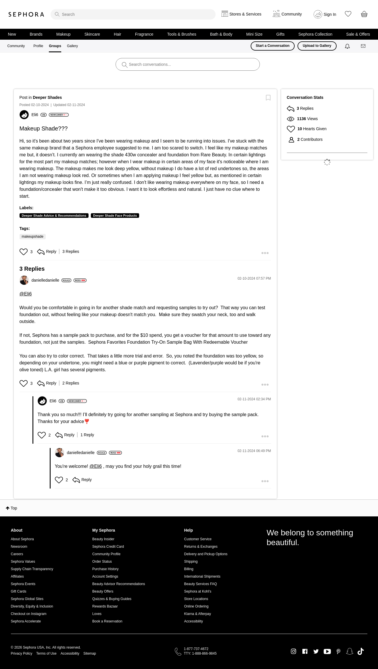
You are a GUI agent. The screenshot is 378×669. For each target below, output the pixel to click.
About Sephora (22, 539)
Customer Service (198, 539)
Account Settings (105, 576)
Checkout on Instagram (29, 614)
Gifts (280, 34)
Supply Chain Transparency (32, 569)
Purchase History (105, 569)
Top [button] (14, 508)
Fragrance (144, 34)
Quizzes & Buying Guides (111, 599)
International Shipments (202, 576)
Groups (55, 46)
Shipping (191, 562)
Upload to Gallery (317, 46)
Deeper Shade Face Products (115, 215)
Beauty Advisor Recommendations (118, 584)
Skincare (92, 34)
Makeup (63, 34)
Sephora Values (23, 562)
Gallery (72, 46)
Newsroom (19, 547)
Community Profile (106, 554)
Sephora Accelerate (26, 621)
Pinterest (338, 651)
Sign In (330, 14)
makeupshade (32, 236)
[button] (24, 251)
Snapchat (349, 651)
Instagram (293, 651)
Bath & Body (221, 34)
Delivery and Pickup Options (206, 554)
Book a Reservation (107, 621)
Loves (96, 614)
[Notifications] (348, 46)
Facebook (304, 651)
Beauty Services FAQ (200, 584)
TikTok (360, 651)
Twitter (316, 651)
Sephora (26, 14)
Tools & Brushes (181, 34)
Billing (188, 569)
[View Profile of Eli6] (39, 114)
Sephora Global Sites (27, 599)
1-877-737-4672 (196, 649)
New (12, 34)
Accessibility (193, 621)
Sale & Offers (358, 34)
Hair (117, 34)
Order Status (102, 562)
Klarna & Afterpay (197, 614)
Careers (17, 554)
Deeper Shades (47, 97)
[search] (133, 14)
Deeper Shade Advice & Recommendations (54, 215)
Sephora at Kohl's (197, 591)
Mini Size (254, 34)
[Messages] (363, 46)
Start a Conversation (272, 46)
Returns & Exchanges (201, 547)
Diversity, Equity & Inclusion (32, 606)
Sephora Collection (315, 34)
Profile (38, 46)
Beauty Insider (103, 539)
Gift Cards (18, 591)
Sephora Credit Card (108, 547)
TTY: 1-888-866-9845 (200, 653)
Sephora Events (23, 584)
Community (16, 46)
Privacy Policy (21, 653)
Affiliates (17, 576)
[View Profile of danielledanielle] (51, 280)
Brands (36, 34)
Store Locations (196, 599)
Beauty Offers (102, 591)
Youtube (327, 652)
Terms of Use (46, 653)
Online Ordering (196, 606)
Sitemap (89, 653)
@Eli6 (26, 293)
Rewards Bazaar (105, 606)
